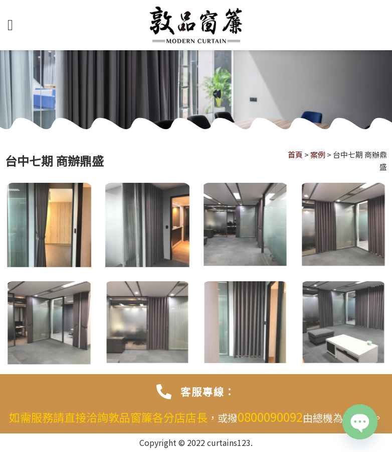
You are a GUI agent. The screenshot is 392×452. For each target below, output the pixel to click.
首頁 (295, 154)
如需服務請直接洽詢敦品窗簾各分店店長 (108, 417)
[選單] (15, 25)
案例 (317, 154)
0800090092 (270, 416)
